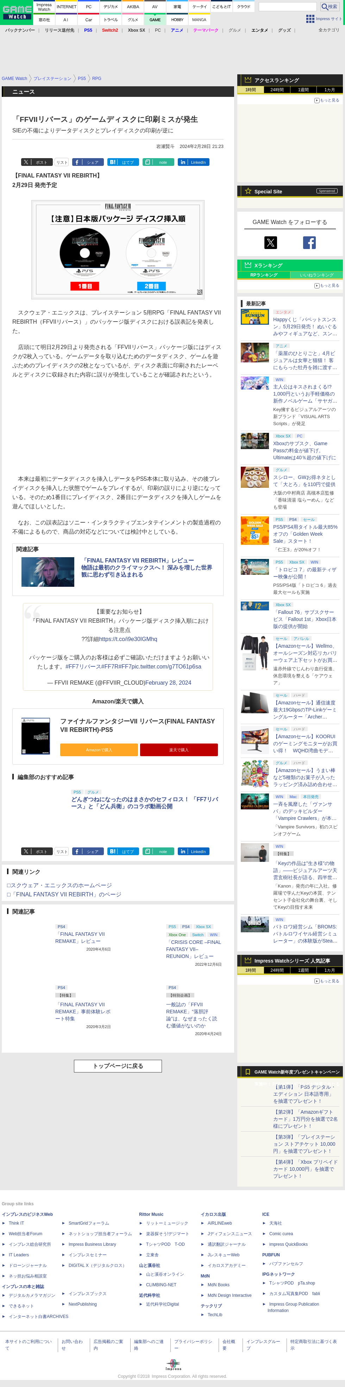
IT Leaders (19, 1254)
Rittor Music (151, 1214)
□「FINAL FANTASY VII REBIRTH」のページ (64, 894)
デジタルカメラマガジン (32, 1295)
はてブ (128, 162)
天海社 (275, 1223)
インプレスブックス (88, 1293)
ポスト (42, 162)
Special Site (268, 191)
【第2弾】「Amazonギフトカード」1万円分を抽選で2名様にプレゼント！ (305, 1119)
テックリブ (211, 1306)
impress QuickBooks (288, 1244)
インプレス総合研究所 (30, 1244)
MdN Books (219, 1284)
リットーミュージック (167, 1223)
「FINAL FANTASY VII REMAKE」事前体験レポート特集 (83, 1011)
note (163, 162)
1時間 (250, 89)
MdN (205, 1276)
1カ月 (330, 89)
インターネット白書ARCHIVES (38, 1316)
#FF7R (110, 667)
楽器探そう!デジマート (167, 1233)
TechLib (215, 1314)
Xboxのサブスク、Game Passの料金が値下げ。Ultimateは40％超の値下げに (304, 450)
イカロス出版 (213, 1214)
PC (158, 30)
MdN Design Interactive (230, 1295)
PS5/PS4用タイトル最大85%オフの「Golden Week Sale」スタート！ (305, 534)
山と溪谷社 (149, 1265)
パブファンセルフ (286, 1263)
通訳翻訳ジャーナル (227, 1244)
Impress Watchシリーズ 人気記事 (292, 961)
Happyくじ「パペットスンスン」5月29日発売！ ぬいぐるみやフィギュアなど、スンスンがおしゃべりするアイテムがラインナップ (305, 333)
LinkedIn (198, 162)
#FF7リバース (83, 667)
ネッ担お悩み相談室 (28, 1276)
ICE (265, 1214)
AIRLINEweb (220, 1223)
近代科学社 (149, 1295)
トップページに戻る (118, 1066)
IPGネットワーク (278, 1274)
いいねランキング (317, 275)
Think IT (16, 1223)
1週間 (303, 89)
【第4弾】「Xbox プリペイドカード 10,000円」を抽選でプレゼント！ (305, 1169)
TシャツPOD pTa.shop (292, 1283)
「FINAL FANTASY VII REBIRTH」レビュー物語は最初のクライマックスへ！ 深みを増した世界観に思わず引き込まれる (146, 568)
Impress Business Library (92, 1244)
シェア (93, 162)
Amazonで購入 (99, 750)
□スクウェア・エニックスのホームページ (59, 885)
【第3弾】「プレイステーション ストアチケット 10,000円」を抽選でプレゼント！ (304, 1144)
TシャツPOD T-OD (165, 1244)
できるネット (21, 1306)
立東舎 (152, 1254)
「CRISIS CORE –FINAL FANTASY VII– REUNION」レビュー (193, 949)
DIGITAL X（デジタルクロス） (98, 1265)
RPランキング (263, 275)
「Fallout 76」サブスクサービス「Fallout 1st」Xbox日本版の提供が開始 (305, 619)
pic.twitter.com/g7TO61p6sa (166, 667)
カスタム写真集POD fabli (294, 1293)
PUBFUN (271, 1254)
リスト (62, 162)
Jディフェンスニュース (230, 1233)
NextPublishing (83, 1304)
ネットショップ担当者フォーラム (100, 1233)
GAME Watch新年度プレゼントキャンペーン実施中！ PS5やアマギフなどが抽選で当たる (297, 1074)
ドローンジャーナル (28, 1265)
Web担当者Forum (25, 1233)
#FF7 (124, 667)
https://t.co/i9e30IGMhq (128, 639)
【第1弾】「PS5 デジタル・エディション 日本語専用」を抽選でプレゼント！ (304, 1094)
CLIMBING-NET (161, 1284)
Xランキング (268, 265)
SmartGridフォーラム (89, 1223)
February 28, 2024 (168, 683)
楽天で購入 (179, 750)
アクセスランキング (277, 80)
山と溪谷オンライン (165, 1274)
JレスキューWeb (223, 1254)
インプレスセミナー (88, 1254)
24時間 (276, 89)
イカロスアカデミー (227, 1265)
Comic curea (281, 1233)
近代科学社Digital (162, 1304)
